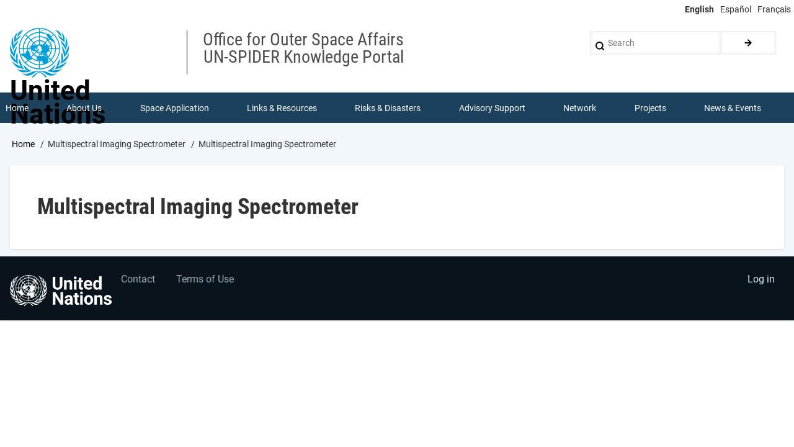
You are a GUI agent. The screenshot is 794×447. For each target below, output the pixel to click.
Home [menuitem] (17, 108)
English (699, 9)
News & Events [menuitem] (733, 108)
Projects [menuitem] (650, 108)
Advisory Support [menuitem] (492, 108)
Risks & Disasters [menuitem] (388, 108)
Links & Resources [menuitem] (282, 108)
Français (774, 9)
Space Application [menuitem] (174, 108)
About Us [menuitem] (84, 108)
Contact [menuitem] (139, 281)
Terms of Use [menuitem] (206, 281)
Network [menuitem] (580, 108)
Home (23, 145)
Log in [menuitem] (760, 281)
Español (735, 9)
